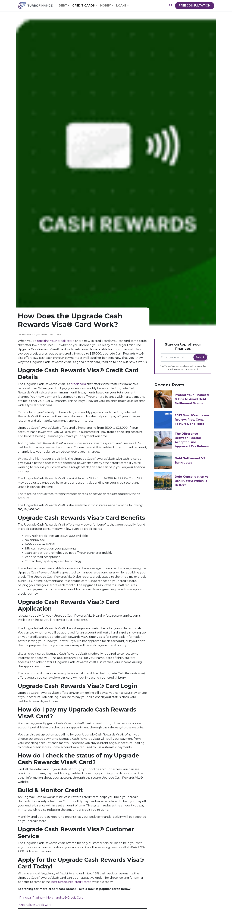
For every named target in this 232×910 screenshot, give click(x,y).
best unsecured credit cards (71, 882)
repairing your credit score (55, 341)
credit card (78, 384)
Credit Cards (83, 5)
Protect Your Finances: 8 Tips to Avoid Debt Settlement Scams (192, 399)
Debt (63, 5)
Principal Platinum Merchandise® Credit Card (51, 897)
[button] (170, 5)
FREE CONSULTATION (195, 5)
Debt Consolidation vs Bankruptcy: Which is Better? (191, 481)
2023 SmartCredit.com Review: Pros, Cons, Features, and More (192, 420)
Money (105, 5)
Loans (121, 5)
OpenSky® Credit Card (35, 904)
